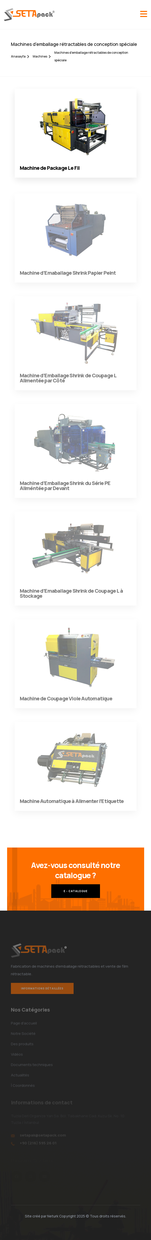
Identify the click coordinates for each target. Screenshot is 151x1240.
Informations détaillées (42, 990)
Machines (42, 56)
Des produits (22, 1045)
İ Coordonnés (23, 1087)
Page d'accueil (24, 1024)
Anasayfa (20, 56)
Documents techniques (32, 1066)
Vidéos (17, 1056)
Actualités (20, 1076)
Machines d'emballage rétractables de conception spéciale (91, 56)
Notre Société (23, 1035)
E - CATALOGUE (76, 891)
